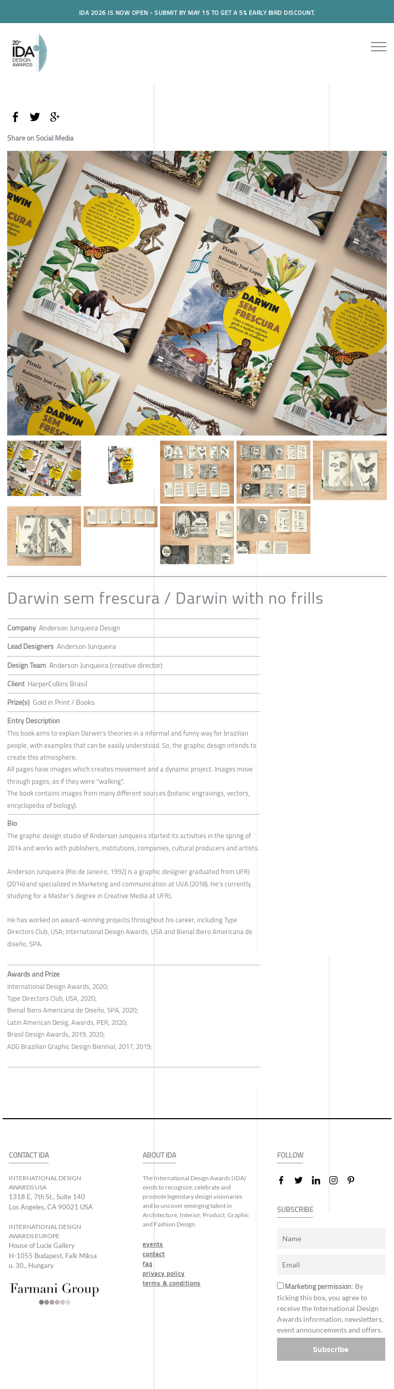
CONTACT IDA (29, 1155)
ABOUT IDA (159, 1155)
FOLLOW (290, 1155)
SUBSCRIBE (295, 1209)
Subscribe (331, 1349)
